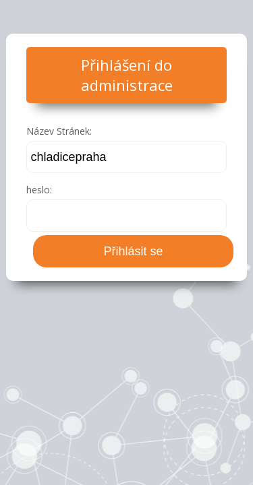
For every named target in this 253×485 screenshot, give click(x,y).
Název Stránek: (59, 131)
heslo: (39, 189)
